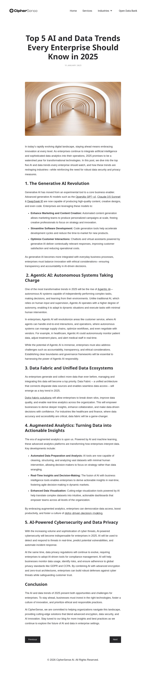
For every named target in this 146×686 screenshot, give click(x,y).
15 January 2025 (73, 65)
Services (87, 10)
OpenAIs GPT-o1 (86, 197)
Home (73, 10)
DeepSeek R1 (35, 201)
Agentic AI (104, 289)
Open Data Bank (128, 10)
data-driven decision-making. (84, 513)
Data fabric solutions (38, 398)
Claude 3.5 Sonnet (108, 197)
